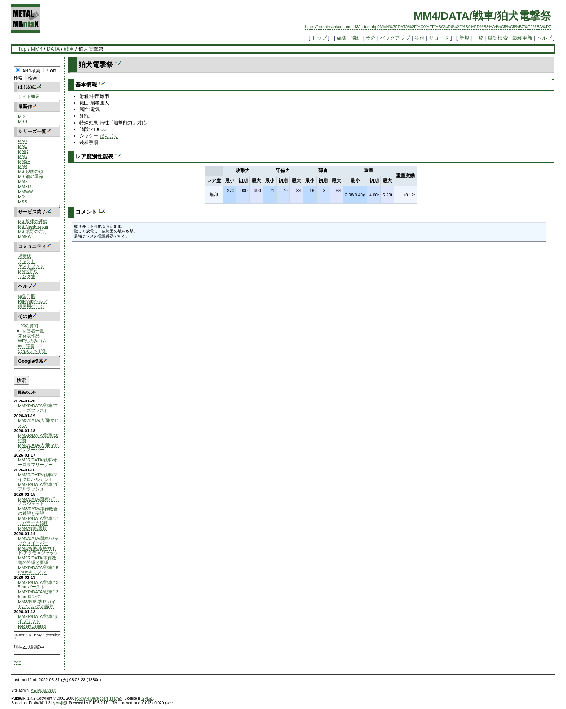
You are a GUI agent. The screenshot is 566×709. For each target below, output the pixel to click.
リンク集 (26, 276)
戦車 (69, 49)
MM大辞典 (28, 271)
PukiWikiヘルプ (32, 301)
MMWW (25, 191)
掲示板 (24, 255)
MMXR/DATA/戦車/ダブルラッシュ (38, 486)
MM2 (22, 146)
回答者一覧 (33, 330)
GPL (147, 698)
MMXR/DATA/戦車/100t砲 (38, 437)
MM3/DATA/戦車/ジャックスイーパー (38, 540)
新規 (464, 38)
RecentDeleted (32, 626)
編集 (342, 38)
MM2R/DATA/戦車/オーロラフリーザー (37, 462)
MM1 (22, 140)
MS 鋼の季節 (30, 176)
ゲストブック (31, 266)
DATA (53, 49)
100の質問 (28, 325)
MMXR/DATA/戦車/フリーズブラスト (38, 408)
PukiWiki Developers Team (98, 698)
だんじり (109, 135)
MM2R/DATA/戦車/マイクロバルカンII (37, 477)
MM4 (37, 49)
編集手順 (26, 296)
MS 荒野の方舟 (32, 231)
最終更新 (522, 38)
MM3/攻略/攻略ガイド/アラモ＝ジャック (38, 550)
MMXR (24, 186)
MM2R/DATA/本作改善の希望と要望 (37, 560)
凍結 (356, 38)
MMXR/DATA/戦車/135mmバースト (38, 584)
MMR (23, 151)
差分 (370, 38)
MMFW (25, 236)
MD (21, 116)
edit (17, 661)
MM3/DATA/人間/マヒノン (38, 422)
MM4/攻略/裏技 (32, 528)
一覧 (478, 38)
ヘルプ (544, 38)
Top (22, 49)
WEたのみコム (32, 340)
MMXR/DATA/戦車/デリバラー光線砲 (38, 520)
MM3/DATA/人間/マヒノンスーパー (38, 447)
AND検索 (31, 70)
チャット (26, 261)
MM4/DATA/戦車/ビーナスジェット (38, 501)
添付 (419, 38)
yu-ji (61, 703)
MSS (22, 121)
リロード (439, 38)
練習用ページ (31, 306)
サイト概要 (29, 96)
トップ (319, 38)
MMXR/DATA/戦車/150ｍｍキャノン (38, 570)
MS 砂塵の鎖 (30, 171)
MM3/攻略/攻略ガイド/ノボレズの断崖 (37, 603)
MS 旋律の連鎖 (32, 221)
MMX (23, 181)
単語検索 (498, 38)
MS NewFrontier (33, 226)
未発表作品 (29, 335)
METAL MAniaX (43, 690)
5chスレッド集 (32, 351)
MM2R (24, 161)
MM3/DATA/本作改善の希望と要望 (38, 511)
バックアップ (395, 38)
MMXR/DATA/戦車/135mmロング (38, 594)
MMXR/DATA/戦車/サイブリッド (38, 618)
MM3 (22, 156)
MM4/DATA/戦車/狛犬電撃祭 (482, 16)
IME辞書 (26, 345)
